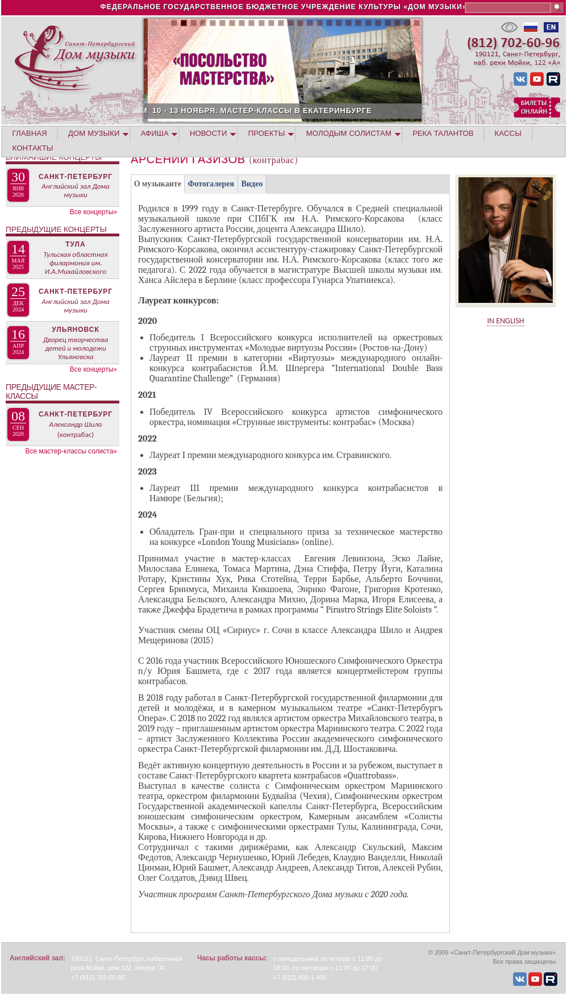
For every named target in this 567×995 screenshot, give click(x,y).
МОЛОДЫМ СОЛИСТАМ (348, 133)
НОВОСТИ (208, 133)
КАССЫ (508, 133)
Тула (75, 244)
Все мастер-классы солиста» (71, 451)
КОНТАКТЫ (32, 148)
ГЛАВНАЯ (29, 133)
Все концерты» (93, 212)
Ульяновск (75, 330)
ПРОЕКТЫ (266, 133)
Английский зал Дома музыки (75, 190)
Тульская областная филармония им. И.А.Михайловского (75, 263)
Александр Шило (75, 424)
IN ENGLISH (505, 321)
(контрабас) (75, 434)
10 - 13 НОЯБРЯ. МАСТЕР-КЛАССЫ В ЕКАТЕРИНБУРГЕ (314, 110)
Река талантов (442, 133)
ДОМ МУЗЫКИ (94, 133)
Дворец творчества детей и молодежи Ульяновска (76, 348)
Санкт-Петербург (75, 177)
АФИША (155, 133)
